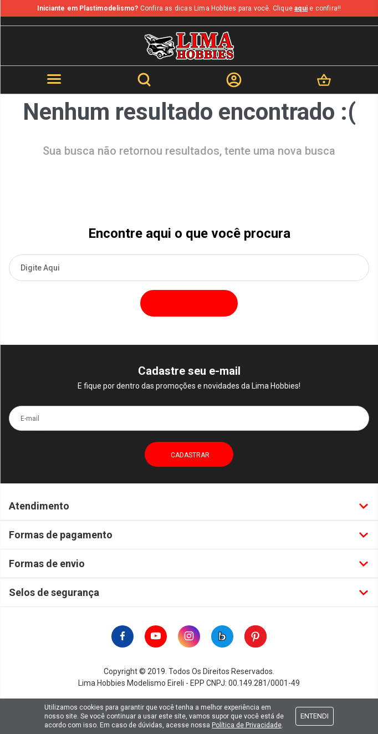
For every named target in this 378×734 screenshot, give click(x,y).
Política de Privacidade (247, 725)
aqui (301, 8)
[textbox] (189, 267)
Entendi (314, 716)
